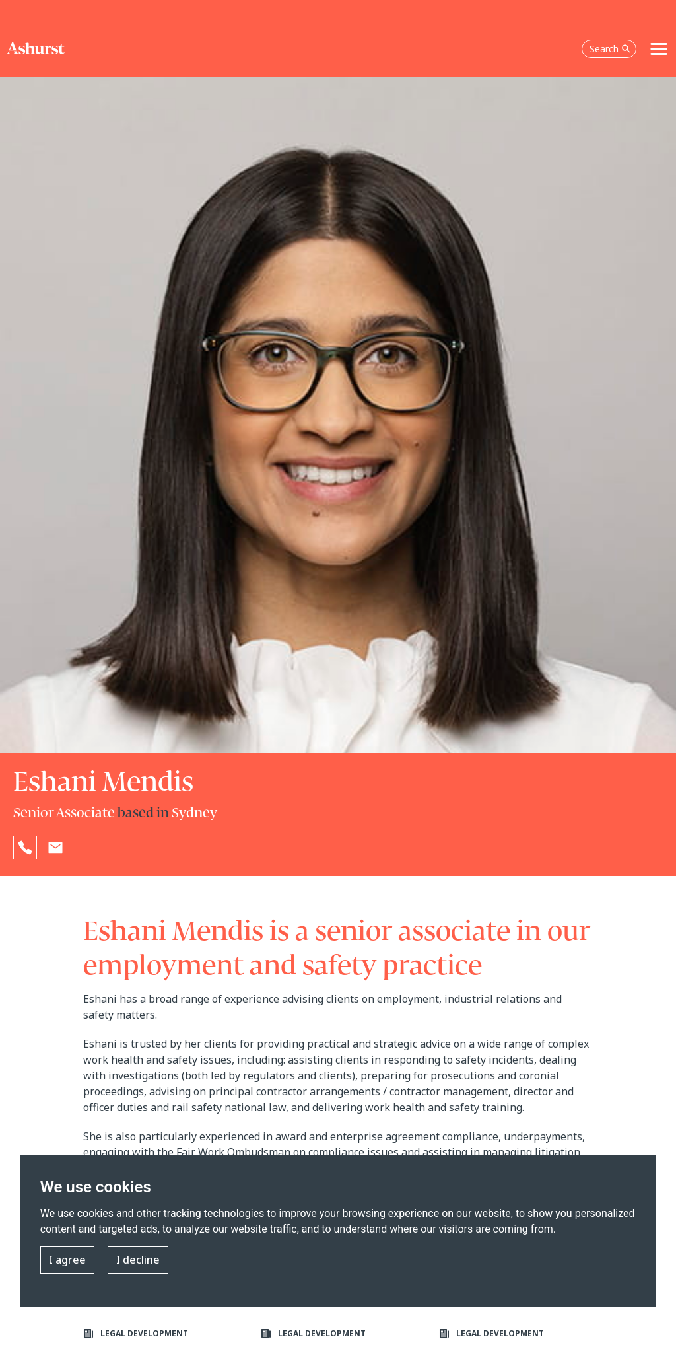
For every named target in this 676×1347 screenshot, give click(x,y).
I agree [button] (67, 1260)
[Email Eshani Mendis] (55, 847)
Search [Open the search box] (610, 48)
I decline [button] (138, 1260)
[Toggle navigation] (658, 48)
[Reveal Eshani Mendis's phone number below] (25, 847)
